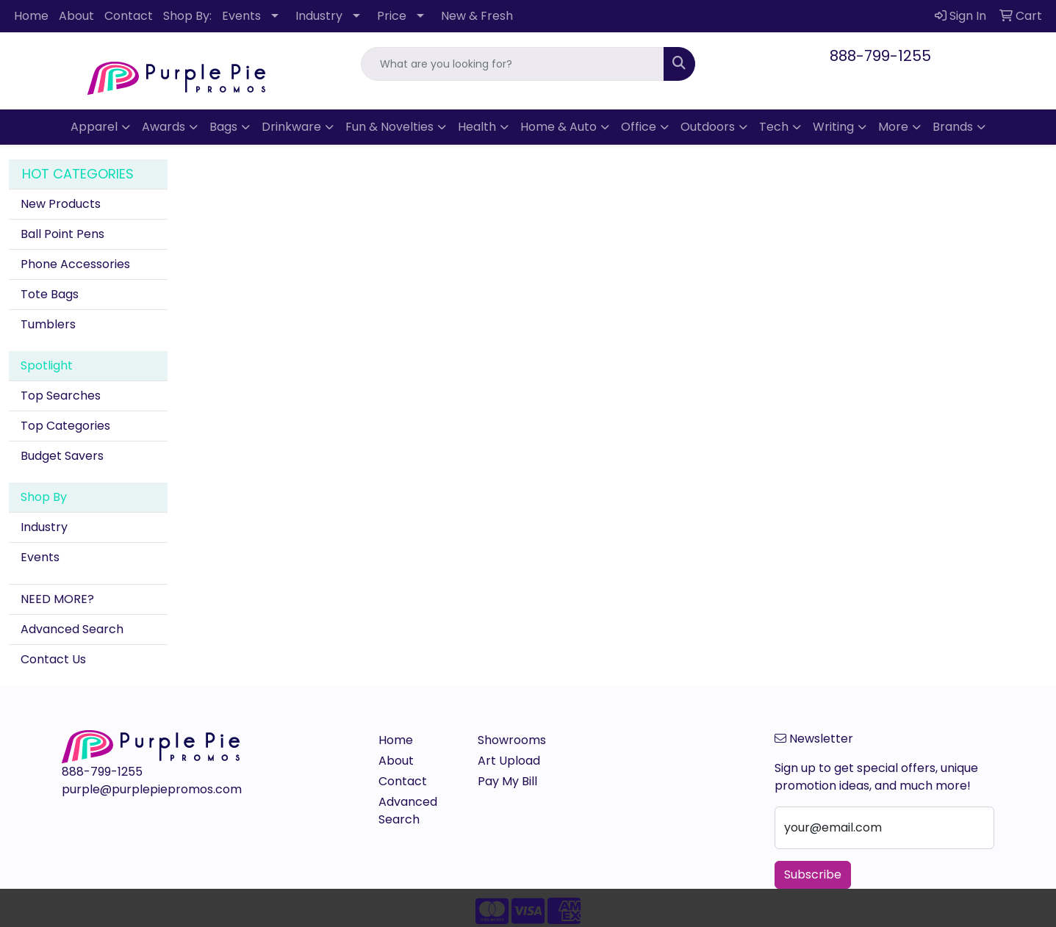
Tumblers (48, 324)
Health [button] (477, 126)
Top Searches (61, 395)
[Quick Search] (512, 64)
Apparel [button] (94, 126)
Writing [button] (833, 126)
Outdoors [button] (707, 126)
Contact (128, 15)
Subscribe (812, 874)
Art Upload (509, 760)
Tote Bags (50, 294)
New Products (61, 203)
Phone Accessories (75, 264)
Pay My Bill (507, 781)
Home (31, 15)
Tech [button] (774, 126)
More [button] (893, 126)
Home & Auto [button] (558, 126)
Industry (318, 15)
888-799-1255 (880, 56)
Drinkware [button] (291, 126)
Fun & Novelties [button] (389, 126)
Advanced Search (72, 629)
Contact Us (53, 659)
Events (241, 15)
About (76, 15)
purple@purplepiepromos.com (152, 789)
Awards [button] (163, 126)
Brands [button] (953, 126)
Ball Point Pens (62, 234)
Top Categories (65, 425)
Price (391, 15)
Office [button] (638, 126)
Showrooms (512, 740)
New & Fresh (477, 15)
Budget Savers (62, 455)
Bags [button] (223, 126)
